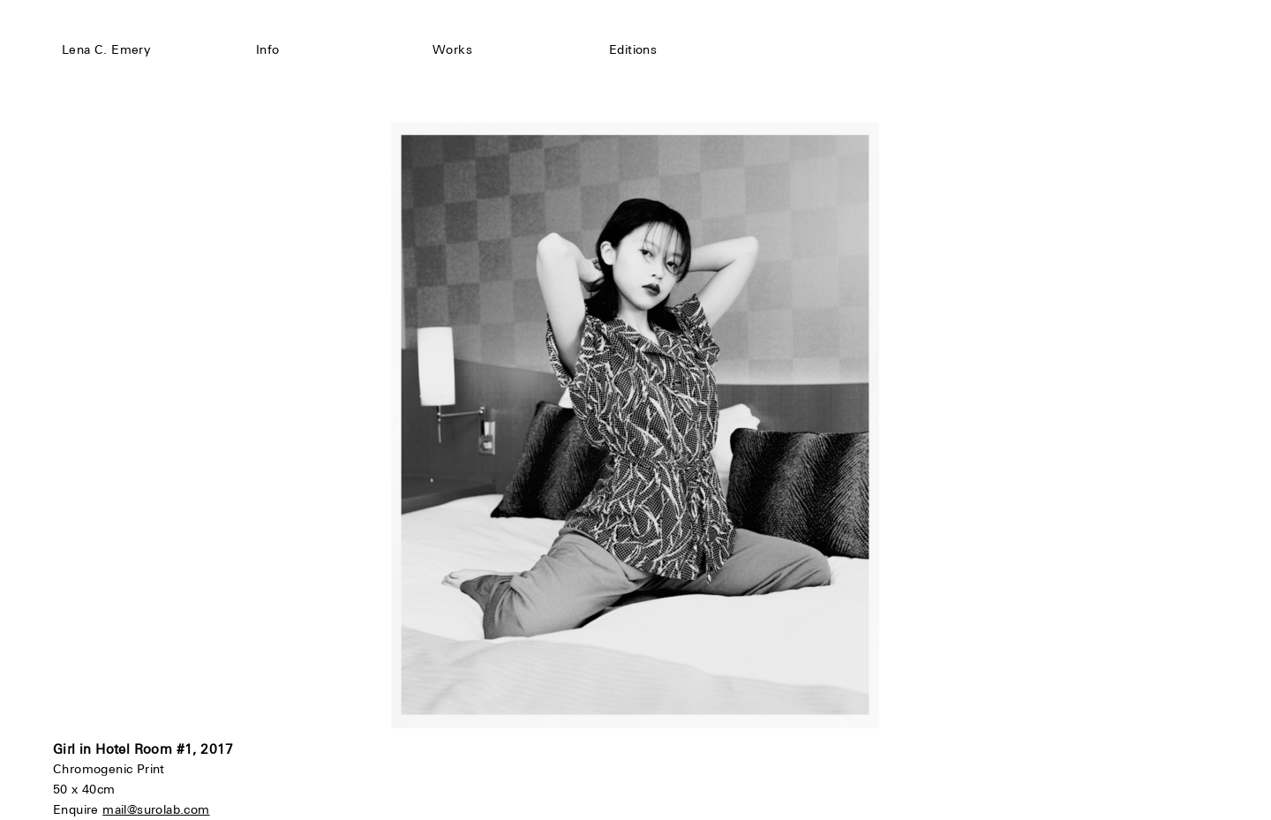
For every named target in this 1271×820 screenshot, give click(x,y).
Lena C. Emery (106, 49)
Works (452, 49)
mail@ (119, 809)
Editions (633, 49)
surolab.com (173, 809)
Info (268, 49)
